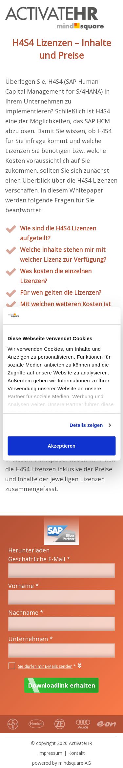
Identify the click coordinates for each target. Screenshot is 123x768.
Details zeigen (86, 425)
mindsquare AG (74, 763)
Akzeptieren (61, 446)
